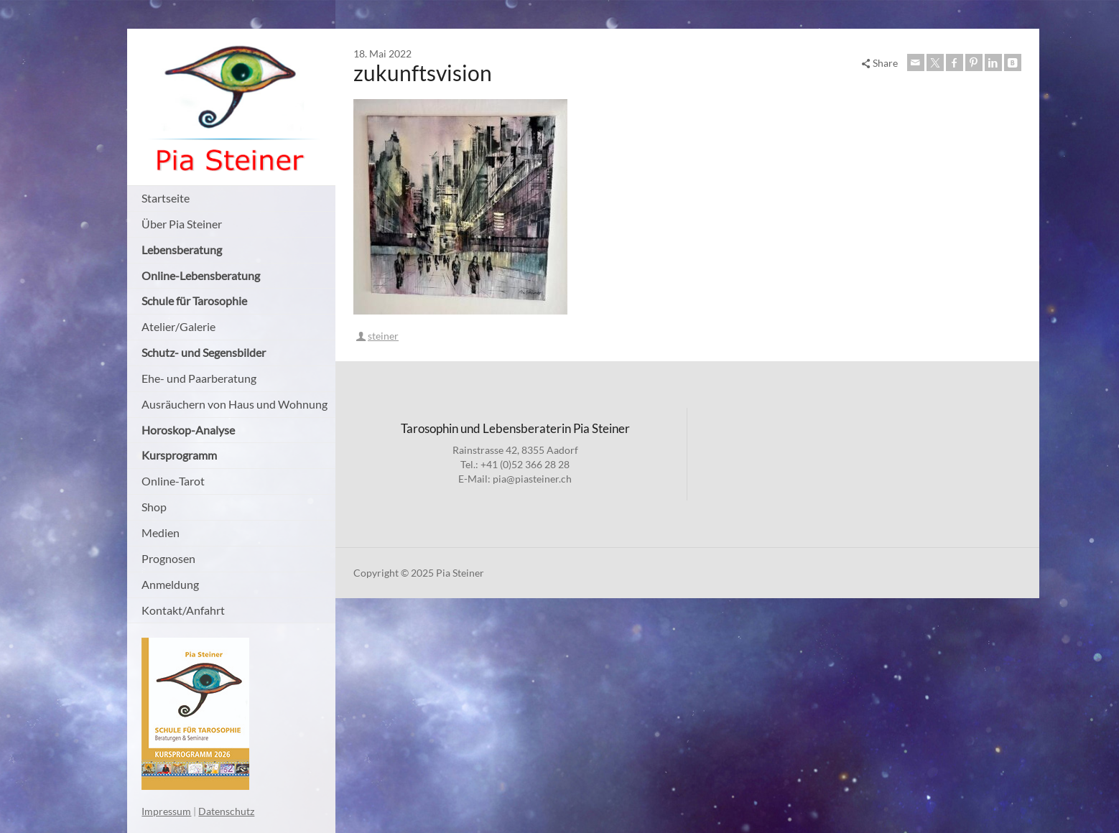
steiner (383, 336)
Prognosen (168, 558)
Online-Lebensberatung (200, 275)
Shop (154, 506)
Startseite (165, 198)
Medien (160, 532)
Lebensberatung (181, 249)
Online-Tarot (173, 481)
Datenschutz (226, 811)
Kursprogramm (179, 455)
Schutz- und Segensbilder (203, 352)
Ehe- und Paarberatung (198, 378)
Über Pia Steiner (181, 224)
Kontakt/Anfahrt (183, 610)
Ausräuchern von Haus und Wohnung (234, 404)
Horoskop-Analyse (188, 430)
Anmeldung (170, 584)
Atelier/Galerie (178, 326)
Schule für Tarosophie (194, 300)
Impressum (166, 811)
